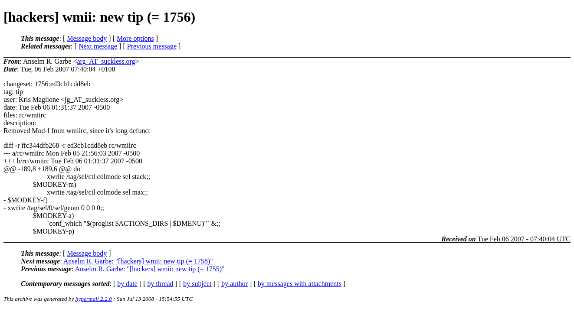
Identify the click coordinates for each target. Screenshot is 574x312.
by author (234, 283)
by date (127, 283)
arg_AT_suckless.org (106, 61)
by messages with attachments (299, 283)
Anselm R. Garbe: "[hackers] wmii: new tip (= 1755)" (149, 269)
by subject (197, 283)
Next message (98, 46)
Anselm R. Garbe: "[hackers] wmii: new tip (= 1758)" (138, 261)
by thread (161, 283)
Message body (87, 38)
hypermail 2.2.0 (93, 299)
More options (135, 38)
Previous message (152, 46)
